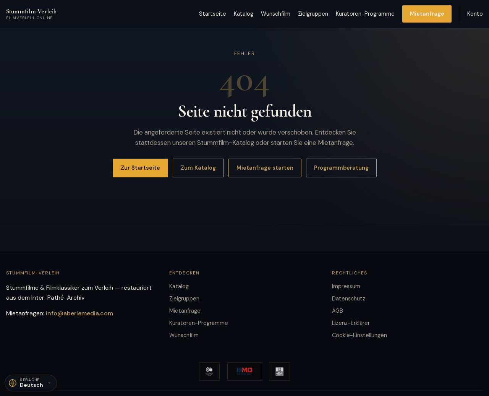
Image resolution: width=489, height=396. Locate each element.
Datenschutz (348, 298)
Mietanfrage (427, 13)
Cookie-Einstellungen (359, 335)
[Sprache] (31, 383)
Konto (475, 13)
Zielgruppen (313, 13)
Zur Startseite (140, 167)
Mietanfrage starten (264, 167)
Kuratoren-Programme (365, 13)
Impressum (346, 286)
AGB (337, 310)
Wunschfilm (275, 13)
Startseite (212, 13)
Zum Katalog (198, 167)
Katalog (243, 13)
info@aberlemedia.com (79, 313)
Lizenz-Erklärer (351, 323)
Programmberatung (341, 167)
